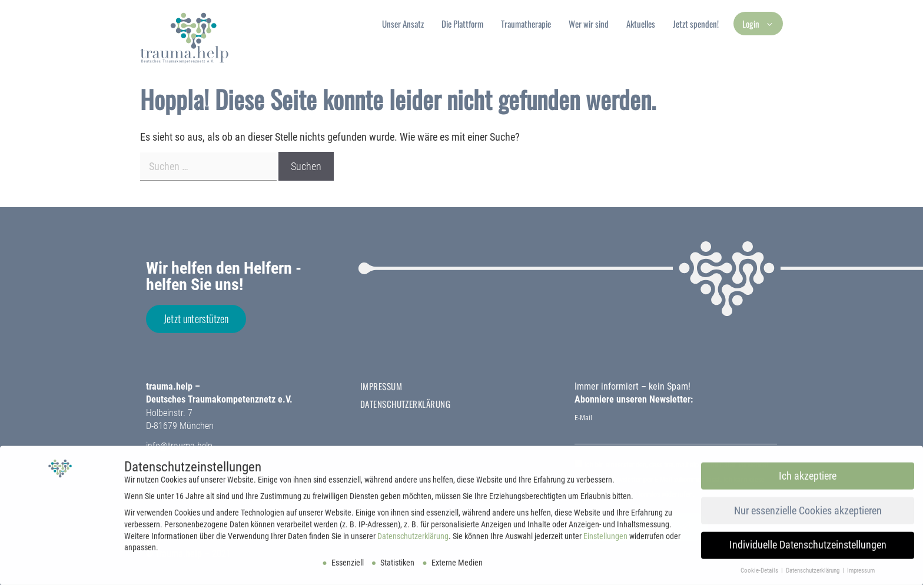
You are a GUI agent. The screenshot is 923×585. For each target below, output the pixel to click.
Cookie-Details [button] (760, 574)
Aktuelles (640, 23)
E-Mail (583, 418)
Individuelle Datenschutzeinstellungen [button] (808, 548)
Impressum (381, 386)
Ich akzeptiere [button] (807, 479)
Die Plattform (462, 23)
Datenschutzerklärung (405, 403)
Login (762, 23)
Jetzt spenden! (696, 23)
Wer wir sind (589, 23)
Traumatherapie (526, 23)
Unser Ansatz (403, 23)
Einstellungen (605, 539)
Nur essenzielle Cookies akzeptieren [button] (808, 514)
